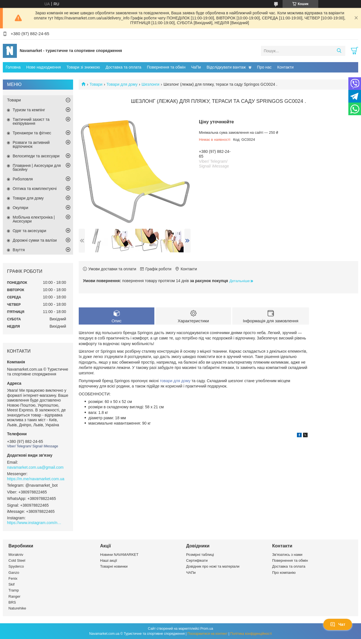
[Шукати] (339, 51)
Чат (337, 624)
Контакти (285, 67)
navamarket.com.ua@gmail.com (35, 467)
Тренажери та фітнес (32, 133)
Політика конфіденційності (251, 634)
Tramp (13, 590)
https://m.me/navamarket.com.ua (35, 479)
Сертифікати (197, 560)
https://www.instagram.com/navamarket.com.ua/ (35, 522)
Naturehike (17, 608)
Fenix (12, 578)
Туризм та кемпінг (29, 110)
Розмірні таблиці (200, 554)
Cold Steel (16, 560)
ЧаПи (196, 67)
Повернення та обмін (166, 67)
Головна (13, 67)
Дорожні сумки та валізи (35, 240)
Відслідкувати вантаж (226, 67)
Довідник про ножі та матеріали (213, 566)
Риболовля (23, 179)
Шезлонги (150, 84)
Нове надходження (43, 67)
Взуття (19, 250)
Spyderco (16, 566)
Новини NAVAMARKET (119, 554)
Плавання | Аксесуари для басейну (37, 167)
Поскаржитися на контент (207, 634)
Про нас (264, 67)
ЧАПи (191, 572)
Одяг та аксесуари (29, 230)
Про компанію (284, 572)
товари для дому (175, 381)
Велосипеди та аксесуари (36, 156)
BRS (12, 602)
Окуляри (20, 207)
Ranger (14, 596)
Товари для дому (122, 84)
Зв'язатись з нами (287, 554)
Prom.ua (206, 629)
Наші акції (108, 560)
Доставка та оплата (123, 67)
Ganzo (13, 572)
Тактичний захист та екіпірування (31, 121)
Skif (11, 584)
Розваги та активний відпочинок (31, 144)
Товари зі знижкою (83, 67)
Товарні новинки (114, 566)
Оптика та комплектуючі (35, 188)
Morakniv (15, 554)
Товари (95, 84)
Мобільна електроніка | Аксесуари (34, 219)
